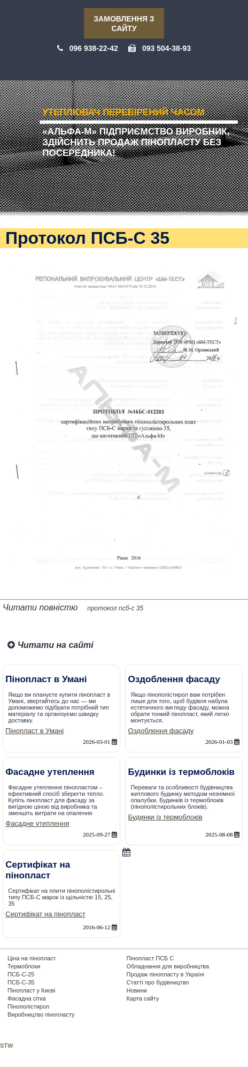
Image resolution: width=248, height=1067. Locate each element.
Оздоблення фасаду (161, 731)
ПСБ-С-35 (21, 982)
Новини (137, 990)
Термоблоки (23, 966)
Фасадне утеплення (37, 823)
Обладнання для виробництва (168, 966)
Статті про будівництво (158, 982)
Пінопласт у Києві (31, 990)
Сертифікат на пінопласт (45, 914)
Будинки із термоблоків (165, 817)
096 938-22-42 (93, 48)
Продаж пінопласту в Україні (165, 974)
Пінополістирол (28, 1006)
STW (6, 1045)
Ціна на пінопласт (31, 958)
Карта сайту (143, 998)
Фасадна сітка (26, 998)
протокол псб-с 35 (115, 608)
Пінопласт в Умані (34, 731)
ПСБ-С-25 (21, 974)
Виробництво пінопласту (41, 1014)
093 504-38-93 (166, 48)
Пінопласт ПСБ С (150, 958)
